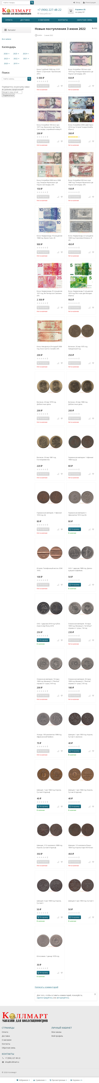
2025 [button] (16, 53)
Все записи (6, 39)
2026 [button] (6, 53)
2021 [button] (26, 58)
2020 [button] (7, 63)
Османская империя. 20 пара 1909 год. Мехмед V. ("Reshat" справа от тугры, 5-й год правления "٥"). (79, 681)
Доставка (25, 20)
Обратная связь (84, 20)
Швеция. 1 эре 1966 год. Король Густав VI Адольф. (80, 791)
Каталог (10, 30)
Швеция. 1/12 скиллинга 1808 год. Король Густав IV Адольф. (49, 846)
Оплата (8, 20)
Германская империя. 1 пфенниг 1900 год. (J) (80, 458)
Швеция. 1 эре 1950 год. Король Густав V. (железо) (80, 735)
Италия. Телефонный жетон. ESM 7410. (49, 569)
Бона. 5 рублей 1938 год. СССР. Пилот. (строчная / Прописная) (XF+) (49, 71)
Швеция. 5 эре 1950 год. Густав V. (81, 901)
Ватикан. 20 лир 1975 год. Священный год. (78, 347)
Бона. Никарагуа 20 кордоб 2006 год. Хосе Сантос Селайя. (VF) (49, 347)
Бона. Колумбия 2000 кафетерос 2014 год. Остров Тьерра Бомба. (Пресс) (80, 127)
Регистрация (89, 2)
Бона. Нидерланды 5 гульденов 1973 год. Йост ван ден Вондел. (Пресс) (80, 293)
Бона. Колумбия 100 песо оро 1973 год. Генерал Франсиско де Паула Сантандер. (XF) (80, 71)
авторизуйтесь (63, 998)
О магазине (43, 20)
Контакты (63, 20)
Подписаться (8, 95)
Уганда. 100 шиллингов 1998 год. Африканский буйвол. (49, 735)
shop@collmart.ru (12, 1062)
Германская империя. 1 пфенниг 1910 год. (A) (49, 514)
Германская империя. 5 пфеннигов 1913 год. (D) (77, 514)
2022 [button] (16, 58)
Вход (76, 2)
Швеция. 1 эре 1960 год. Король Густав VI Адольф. (49, 791)
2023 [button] (7, 58)
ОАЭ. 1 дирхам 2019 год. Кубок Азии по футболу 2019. (48, 625)
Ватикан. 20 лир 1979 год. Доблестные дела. (46, 403)
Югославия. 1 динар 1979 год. (48, 956)
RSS (94, 28)
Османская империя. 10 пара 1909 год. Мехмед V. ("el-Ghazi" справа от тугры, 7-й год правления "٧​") (80, 626)
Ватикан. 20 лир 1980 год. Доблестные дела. (78, 403)
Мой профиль (57, 1036)
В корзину (74, 529)
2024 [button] (26, 53)
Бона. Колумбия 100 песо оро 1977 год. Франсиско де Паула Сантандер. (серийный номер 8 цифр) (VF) (49, 127)
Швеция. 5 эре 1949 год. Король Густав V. (49, 902)
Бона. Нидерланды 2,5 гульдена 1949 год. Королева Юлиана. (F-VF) (80, 238)
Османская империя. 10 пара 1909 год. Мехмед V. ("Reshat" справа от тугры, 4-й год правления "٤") (48, 681)
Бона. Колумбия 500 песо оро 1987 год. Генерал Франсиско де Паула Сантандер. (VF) (80, 182)
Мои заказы (56, 1032)
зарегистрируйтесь (45, 998)
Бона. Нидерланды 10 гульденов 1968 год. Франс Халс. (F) (49, 237)
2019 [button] (16, 63)
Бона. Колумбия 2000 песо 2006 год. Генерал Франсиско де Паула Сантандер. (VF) (49, 182)
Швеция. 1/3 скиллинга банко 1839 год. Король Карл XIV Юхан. (80, 846)
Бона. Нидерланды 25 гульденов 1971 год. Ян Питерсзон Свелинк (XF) (49, 293)
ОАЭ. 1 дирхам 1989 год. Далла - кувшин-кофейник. (80, 569)
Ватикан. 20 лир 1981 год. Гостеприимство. (46, 458)
